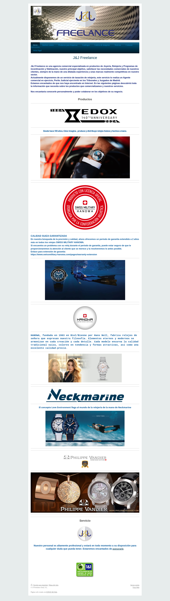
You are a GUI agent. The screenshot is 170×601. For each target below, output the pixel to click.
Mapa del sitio (53, 585)
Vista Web (136, 587)
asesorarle (118, 548)
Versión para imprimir (39, 585)
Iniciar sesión (134, 585)
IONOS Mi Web (51, 592)
